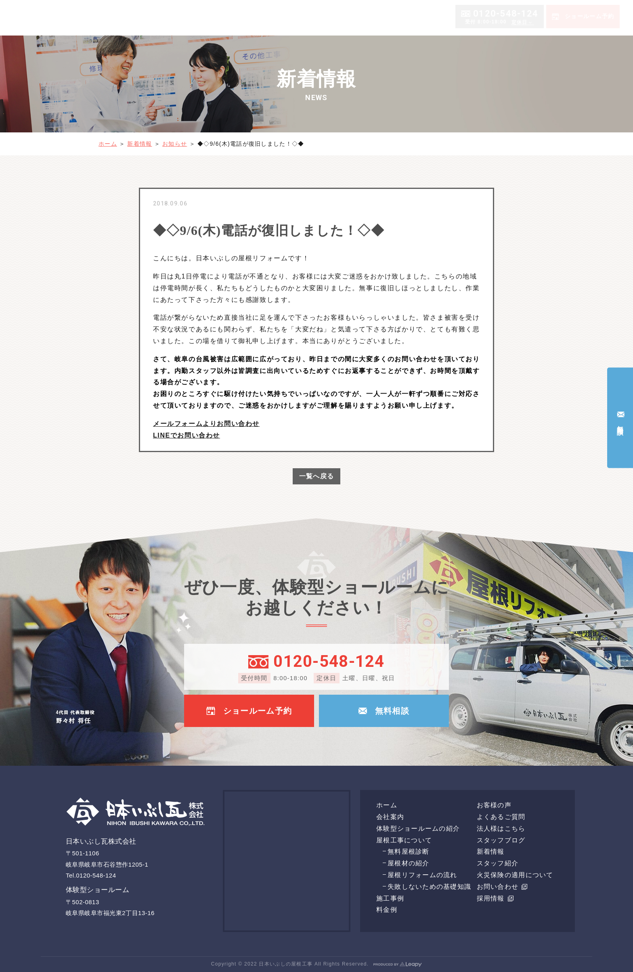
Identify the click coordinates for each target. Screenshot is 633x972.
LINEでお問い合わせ (186, 435)
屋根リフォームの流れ (422, 874)
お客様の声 (545, 17)
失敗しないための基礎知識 (429, 886)
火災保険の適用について (515, 874)
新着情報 (139, 143)
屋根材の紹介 (409, 863)
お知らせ (174, 143)
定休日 (519, 55)
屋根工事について (360, 17)
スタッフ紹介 (498, 863)
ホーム (285, 17)
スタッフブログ (501, 840)
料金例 (435, 17)
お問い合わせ (502, 886)
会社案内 (312, 17)
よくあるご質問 (588, 17)
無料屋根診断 (409, 851)
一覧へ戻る (316, 476)
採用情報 (495, 898)
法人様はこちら (501, 828)
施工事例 (408, 17)
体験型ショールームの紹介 (487, 17)
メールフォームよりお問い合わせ (206, 423)
